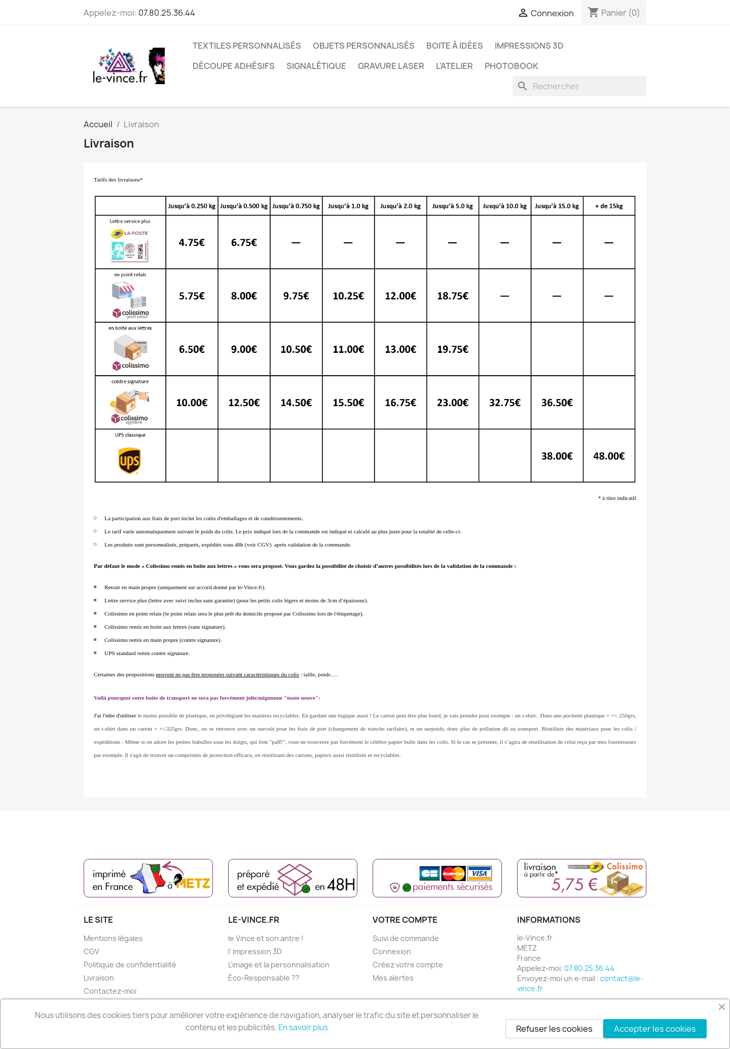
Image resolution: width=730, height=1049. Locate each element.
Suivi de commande (406, 938)
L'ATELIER (454, 65)
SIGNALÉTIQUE (316, 65)
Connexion (392, 951)
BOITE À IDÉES (454, 45)
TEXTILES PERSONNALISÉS (247, 45)
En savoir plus (303, 1027)
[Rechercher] (579, 86)
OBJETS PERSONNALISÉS (364, 45)
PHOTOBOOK (511, 65)
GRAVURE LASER (391, 65)
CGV (91, 951)
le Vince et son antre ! (266, 938)
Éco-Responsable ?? (264, 978)
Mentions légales (113, 938)
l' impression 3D (255, 951)
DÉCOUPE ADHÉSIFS (234, 65)
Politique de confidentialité (130, 964)
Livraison (99, 978)
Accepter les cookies (655, 1028)
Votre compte (405, 919)
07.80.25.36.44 (166, 12)
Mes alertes (393, 978)
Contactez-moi (110, 991)
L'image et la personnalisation (279, 964)
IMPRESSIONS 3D (529, 45)
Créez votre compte (408, 964)
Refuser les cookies (554, 1028)
